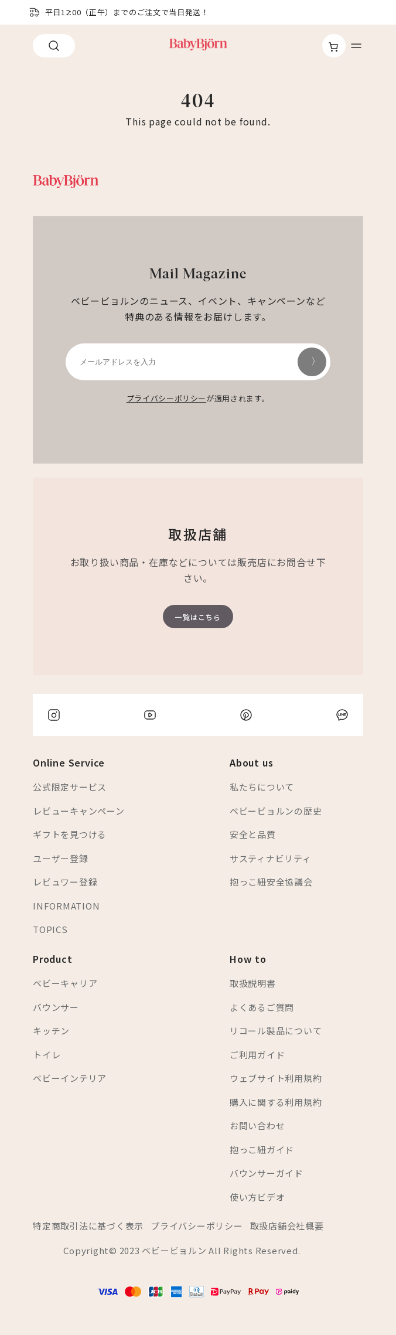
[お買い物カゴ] (333, 47)
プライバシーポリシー (167, 398)
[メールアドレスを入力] (198, 361)
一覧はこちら (198, 617)
